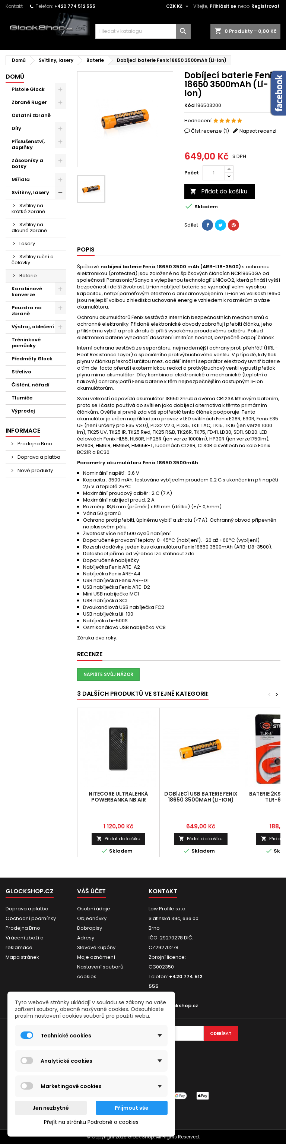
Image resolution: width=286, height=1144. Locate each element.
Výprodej (23, 410)
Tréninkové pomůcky (26, 342)
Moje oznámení (96, 957)
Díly (16, 128)
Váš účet (91, 891)
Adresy (85, 937)
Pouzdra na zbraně (27, 310)
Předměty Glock (32, 358)
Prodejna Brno (34, 443)
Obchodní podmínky (31, 918)
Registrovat (265, 6)
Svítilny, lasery (30, 192)
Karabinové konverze (27, 291)
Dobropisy (89, 928)
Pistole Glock (28, 89)
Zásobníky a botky (27, 163)
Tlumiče (22, 397)
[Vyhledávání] (143, 31)
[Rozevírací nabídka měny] (178, 6)
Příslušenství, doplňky (28, 144)
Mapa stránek (22, 957)
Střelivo (21, 371)
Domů (15, 76)
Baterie (28, 275)
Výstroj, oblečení (33, 326)
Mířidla (21, 179)
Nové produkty (34, 470)
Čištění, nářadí (31, 384)
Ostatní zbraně (31, 115)
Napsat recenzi (257, 131)
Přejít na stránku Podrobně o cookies (91, 1122)
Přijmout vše (132, 1108)
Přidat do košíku (218, 191)
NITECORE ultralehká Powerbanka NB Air (118, 796)
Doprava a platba (38, 457)
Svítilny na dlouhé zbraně (29, 227)
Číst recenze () (210, 131)
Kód (189, 105)
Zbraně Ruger (29, 102)
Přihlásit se (223, 6)
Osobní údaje (93, 908)
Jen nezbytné (50, 1108)
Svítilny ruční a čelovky (33, 259)
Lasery (27, 243)
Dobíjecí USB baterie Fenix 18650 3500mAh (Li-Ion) (201, 796)
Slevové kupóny (96, 947)
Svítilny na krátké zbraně (28, 208)
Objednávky (92, 918)
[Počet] (214, 172)
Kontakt (14, 6)
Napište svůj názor (108, 674)
